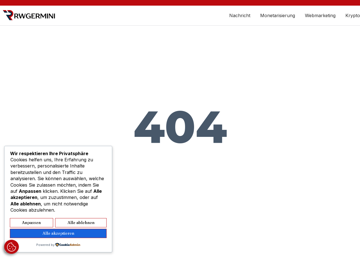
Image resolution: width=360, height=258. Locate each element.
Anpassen (31, 223)
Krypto (352, 15)
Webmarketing (320, 15)
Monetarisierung (277, 15)
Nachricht (239, 15)
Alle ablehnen (81, 223)
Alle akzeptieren (58, 233)
